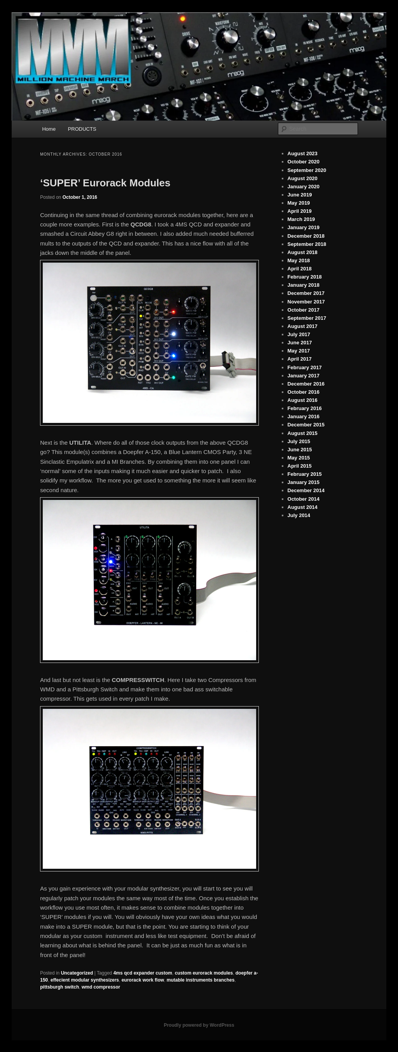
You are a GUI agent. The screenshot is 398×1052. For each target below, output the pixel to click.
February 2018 (305, 277)
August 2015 (303, 433)
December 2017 (306, 293)
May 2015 (299, 458)
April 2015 (300, 466)
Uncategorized (77, 973)
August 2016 (303, 400)
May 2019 (299, 203)
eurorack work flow (143, 980)
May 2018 (299, 260)
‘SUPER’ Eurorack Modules (105, 183)
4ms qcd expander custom (142, 973)
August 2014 (303, 507)
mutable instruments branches (201, 980)
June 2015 (300, 449)
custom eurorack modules (204, 973)
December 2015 (306, 425)
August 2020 (303, 178)
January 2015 (303, 482)
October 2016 (303, 392)
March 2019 (301, 219)
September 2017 (307, 318)
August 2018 (303, 252)
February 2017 (305, 367)
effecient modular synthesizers (85, 980)
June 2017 (300, 342)
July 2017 (299, 334)
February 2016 (305, 408)
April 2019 (300, 211)
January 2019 (303, 227)
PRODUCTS (82, 129)
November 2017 (306, 302)
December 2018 (306, 236)
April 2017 (300, 359)
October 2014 (303, 499)
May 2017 (299, 351)
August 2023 (303, 153)
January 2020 (303, 186)
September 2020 (307, 170)
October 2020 (303, 162)
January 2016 (303, 416)
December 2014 (306, 490)
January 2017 (303, 376)
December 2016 (306, 384)
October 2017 (303, 310)
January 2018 (303, 285)
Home (49, 129)
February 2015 (305, 474)
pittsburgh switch (59, 987)
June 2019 (300, 195)
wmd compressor (101, 987)
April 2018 (300, 269)
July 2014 (299, 515)
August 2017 (303, 326)
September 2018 (307, 244)
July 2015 (299, 441)
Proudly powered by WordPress (199, 1025)
